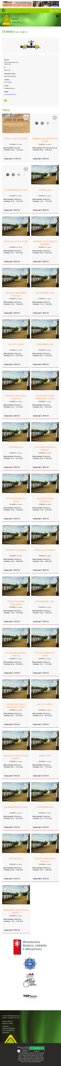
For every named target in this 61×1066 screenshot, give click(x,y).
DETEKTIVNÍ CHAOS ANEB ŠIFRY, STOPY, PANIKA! (45, 398)
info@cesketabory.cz (14, 1016)
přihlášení (56, 10)
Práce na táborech (8, 1030)
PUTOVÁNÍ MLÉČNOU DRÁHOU (45, 448)
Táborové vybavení (8, 1028)
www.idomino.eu (11, 94)
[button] (36, 1048)
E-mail (6, 86)
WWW (6, 92)
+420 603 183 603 (13, 1018)
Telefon (6, 80)
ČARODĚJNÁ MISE (45, 344)
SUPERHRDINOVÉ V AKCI (16, 190)
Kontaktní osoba (9, 74)
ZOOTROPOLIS (16, 447)
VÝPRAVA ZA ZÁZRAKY (16, 550)
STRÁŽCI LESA (45, 190)
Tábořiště (5, 1026)
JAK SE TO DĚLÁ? (16, 344)
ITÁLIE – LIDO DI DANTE (16, 138)
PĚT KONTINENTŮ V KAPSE (16, 500)
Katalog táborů (7, 1021)
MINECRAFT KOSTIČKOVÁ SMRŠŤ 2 (16, 757)
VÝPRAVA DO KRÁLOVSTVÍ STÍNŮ (45, 140)
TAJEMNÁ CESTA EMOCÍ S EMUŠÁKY (45, 243)
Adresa (6, 60)
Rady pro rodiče (7, 1023)
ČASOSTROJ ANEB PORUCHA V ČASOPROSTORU (45, 501)
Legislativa (5, 1032)
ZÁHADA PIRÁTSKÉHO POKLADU (16, 294)
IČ (4, 68)
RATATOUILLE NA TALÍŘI (16, 241)
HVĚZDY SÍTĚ (45, 755)
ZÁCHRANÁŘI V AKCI (45, 292)
